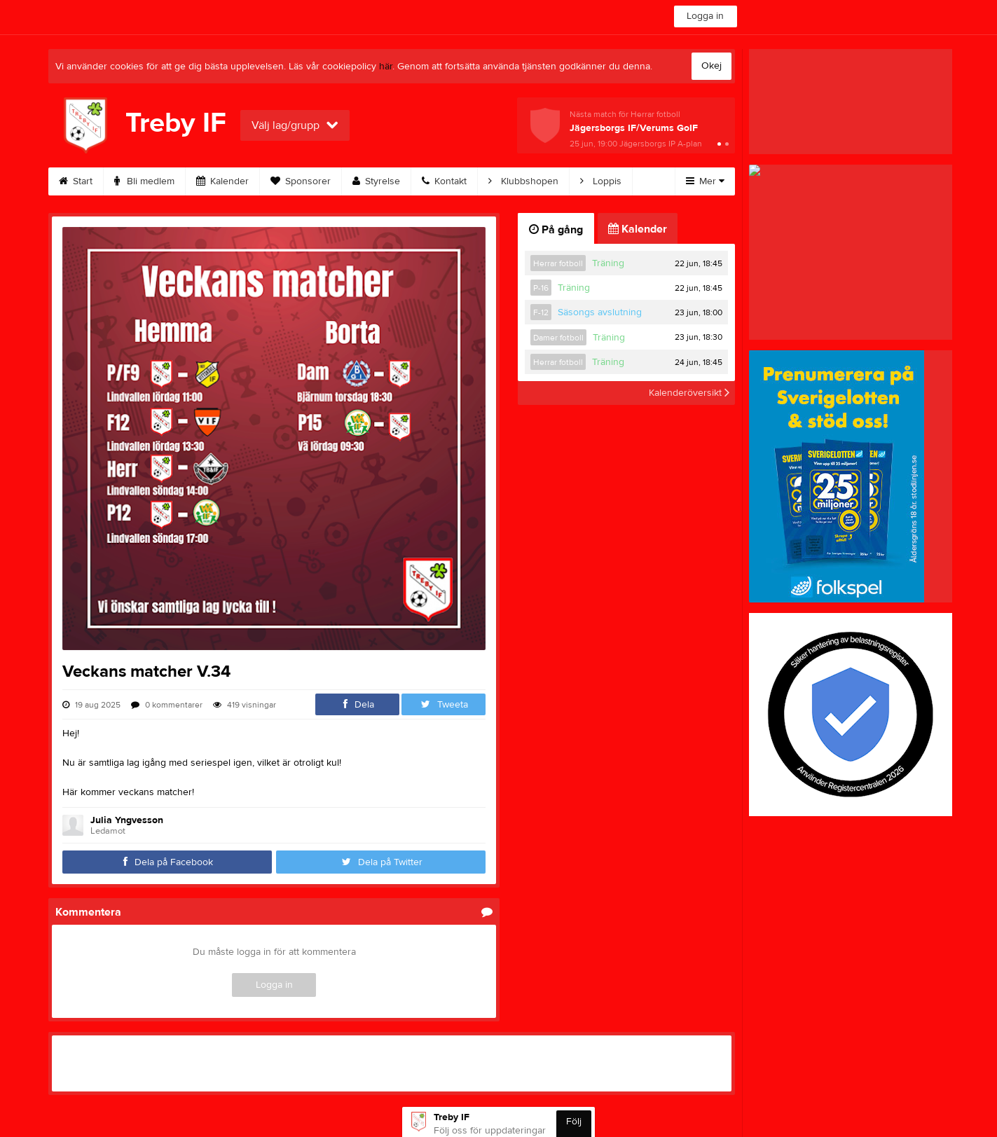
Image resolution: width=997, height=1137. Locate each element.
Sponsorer (300, 181)
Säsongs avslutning (600, 312)
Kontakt (444, 181)
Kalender (222, 181)
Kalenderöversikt (689, 393)
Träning (608, 263)
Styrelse (376, 181)
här (385, 66)
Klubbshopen (523, 181)
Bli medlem (144, 181)
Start (75, 181)
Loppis (600, 181)
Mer (705, 181)
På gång (556, 230)
